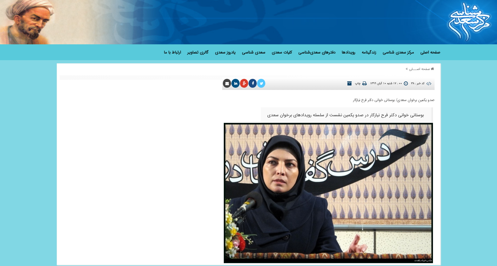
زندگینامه (369, 52)
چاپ (357, 83)
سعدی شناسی (253, 52)
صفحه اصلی (430, 52)
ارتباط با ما (172, 52)
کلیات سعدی (282, 52)
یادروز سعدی (225, 52)
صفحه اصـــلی (419, 69)
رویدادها (348, 52)
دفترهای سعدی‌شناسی (316, 52)
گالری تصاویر (198, 52)
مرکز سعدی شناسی (398, 52)
